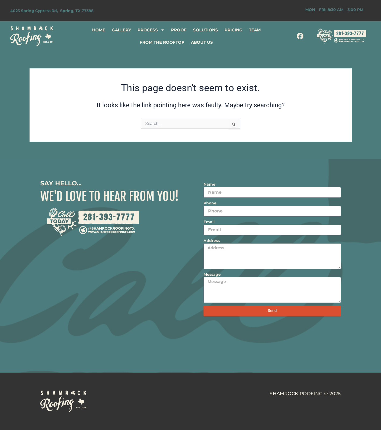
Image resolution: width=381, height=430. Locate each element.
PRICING (233, 29)
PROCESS (151, 30)
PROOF (179, 29)
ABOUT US (202, 42)
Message (212, 274)
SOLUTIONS (205, 29)
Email (209, 221)
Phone (210, 203)
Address (212, 240)
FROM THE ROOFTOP (162, 42)
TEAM (255, 29)
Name (209, 184)
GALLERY (121, 29)
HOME (98, 29)
